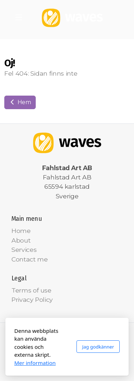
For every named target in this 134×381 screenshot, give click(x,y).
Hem (20, 102)
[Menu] (18, 18)
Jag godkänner (98, 347)
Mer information (35, 362)
